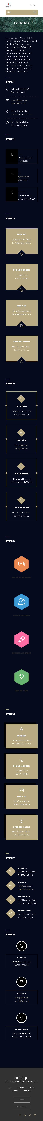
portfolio (32, 1080)
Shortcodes (19, 26)
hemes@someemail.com (21, 307)
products (20, 1080)
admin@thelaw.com (25, 878)
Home (12, 26)
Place (21, 1092)
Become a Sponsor (21, 570)
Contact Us (27, 1083)
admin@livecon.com (18, 103)
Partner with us (21, 608)
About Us (15, 1083)
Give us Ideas (21, 683)
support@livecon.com (19, 100)
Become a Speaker (21, 645)
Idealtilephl (21, 1070)
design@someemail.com (22, 303)
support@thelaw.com (26, 882)
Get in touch (21, 1099)
